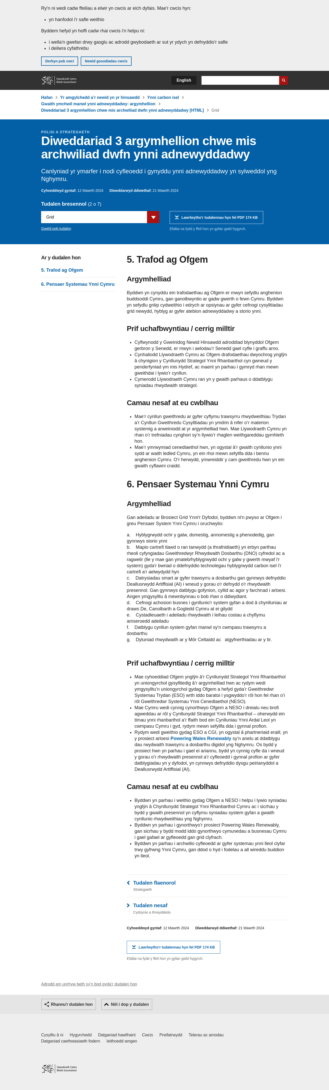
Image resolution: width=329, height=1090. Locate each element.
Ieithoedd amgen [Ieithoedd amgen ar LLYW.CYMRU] (122, 1041)
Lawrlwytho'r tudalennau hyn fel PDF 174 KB (219, 219)
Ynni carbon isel (163, 97)
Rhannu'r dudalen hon (72, 1004)
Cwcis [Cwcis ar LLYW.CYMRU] (147, 1035)
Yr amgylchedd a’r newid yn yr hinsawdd (100, 97)
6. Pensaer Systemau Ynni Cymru (78, 284)
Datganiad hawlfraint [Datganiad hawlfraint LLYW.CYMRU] (117, 1035)
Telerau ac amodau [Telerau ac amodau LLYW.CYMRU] (206, 1035)
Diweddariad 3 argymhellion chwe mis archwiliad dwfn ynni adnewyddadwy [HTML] (122, 110)
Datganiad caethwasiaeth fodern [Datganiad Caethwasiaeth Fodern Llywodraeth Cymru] (70, 1041)
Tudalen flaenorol (154, 883)
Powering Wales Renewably (200, 738)
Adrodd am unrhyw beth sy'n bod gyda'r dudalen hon (89, 984)
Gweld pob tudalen (56, 228)
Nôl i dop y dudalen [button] (130, 1004)
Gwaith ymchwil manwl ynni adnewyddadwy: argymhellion (98, 104)
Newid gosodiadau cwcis (106, 61)
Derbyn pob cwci (59, 61)
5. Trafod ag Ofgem (62, 270)
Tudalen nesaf (150, 905)
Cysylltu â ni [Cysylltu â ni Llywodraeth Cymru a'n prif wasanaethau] (52, 1035)
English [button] (184, 80)
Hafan (46, 97)
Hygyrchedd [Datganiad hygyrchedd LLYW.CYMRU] (81, 1035)
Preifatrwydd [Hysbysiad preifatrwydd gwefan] (170, 1035)
